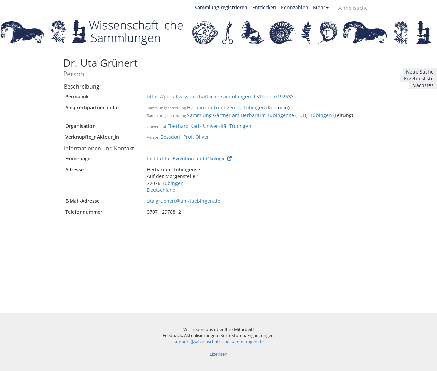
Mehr (321, 7)
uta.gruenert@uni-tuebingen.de (183, 201)
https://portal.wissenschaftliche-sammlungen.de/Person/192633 (220, 96)
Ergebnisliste (419, 78)
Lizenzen (218, 354)
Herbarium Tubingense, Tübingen (226, 107)
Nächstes (423, 85)
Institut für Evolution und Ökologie (189, 158)
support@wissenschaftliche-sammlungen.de (219, 342)
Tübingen (173, 183)
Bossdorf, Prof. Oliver (184, 137)
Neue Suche (420, 71)
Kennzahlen (294, 7)
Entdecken (264, 7)
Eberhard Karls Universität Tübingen (209, 126)
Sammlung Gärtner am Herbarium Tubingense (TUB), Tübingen (259, 115)
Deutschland (161, 190)
